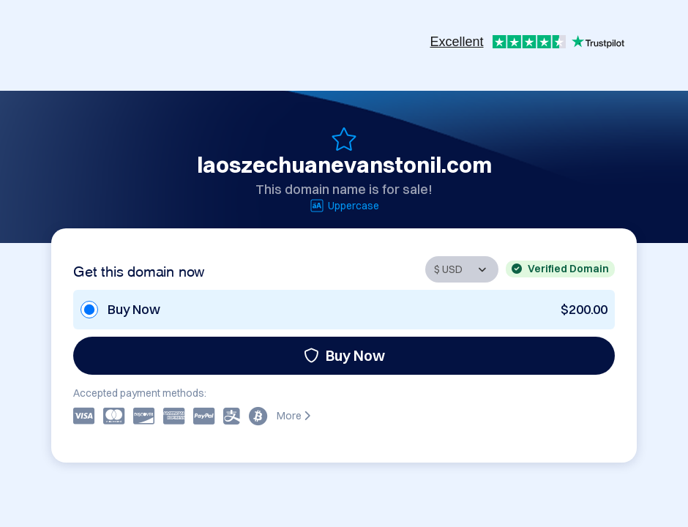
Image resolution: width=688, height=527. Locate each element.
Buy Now (344, 355)
